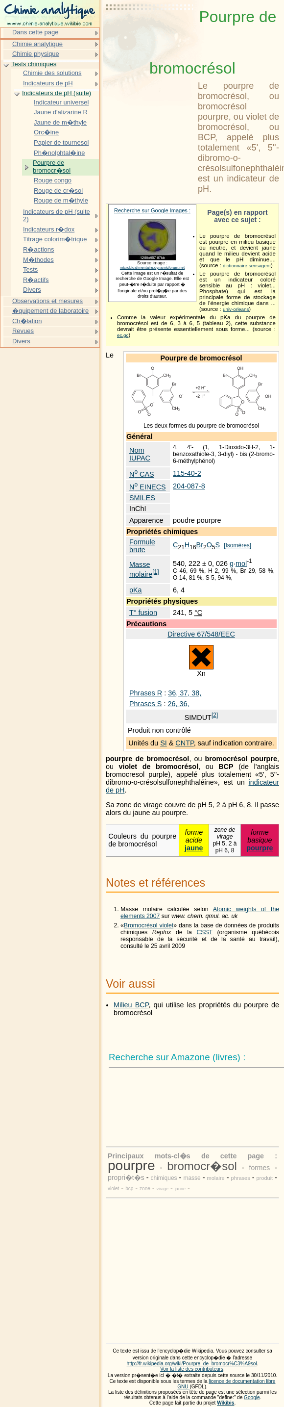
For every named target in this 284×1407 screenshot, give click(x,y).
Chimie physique (35, 53)
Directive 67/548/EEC (201, 634)
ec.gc (122, 335)
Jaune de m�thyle (60, 122)
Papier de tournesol (61, 142)
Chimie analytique (37, 44)
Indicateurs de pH (48, 83)
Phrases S (145, 704)
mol (241, 563)
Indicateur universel (61, 102)
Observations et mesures (47, 301)
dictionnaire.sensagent (247, 265)
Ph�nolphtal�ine (59, 152)
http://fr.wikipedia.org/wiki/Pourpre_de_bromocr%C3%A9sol (192, 1363)
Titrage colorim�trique (55, 239)
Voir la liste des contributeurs (191, 1369)
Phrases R (145, 693)
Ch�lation (27, 321)
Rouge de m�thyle (61, 200)
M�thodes (38, 259)
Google (252, 1397)
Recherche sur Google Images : (152, 210)
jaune (194, 848)
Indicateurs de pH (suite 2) (56, 215)
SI (163, 743)
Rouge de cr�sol (58, 190)
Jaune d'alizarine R (61, 112)
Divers (32, 289)
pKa (135, 590)
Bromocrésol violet (148, 925)
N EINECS (147, 487)
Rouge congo (52, 180)
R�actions (38, 249)
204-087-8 (189, 486)
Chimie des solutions (52, 73)
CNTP (184, 743)
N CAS (141, 474)
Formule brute (142, 546)
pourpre (259, 848)
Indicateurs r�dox (48, 229)
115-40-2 (187, 473)
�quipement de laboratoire (50, 310)
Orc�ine (46, 132)
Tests (30, 269)
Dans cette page (35, 32)
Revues (23, 330)
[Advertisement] (150, 32)
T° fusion (143, 612)
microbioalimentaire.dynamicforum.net (152, 267)
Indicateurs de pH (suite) (56, 93)
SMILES (142, 498)
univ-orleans (236, 309)
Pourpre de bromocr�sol (52, 166)
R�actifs (36, 279)
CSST (204, 932)
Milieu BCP (131, 1005)
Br (199, 545)
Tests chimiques (33, 64)
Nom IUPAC (139, 454)
